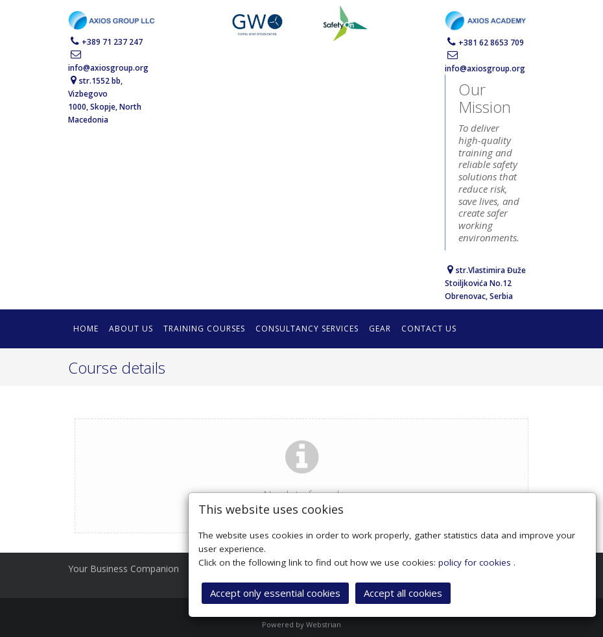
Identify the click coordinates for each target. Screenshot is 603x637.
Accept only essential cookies (275, 591)
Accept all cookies (403, 591)
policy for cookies (476, 561)
